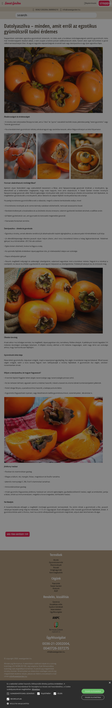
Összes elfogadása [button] (93, 691)
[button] (8, 693)
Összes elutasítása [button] (93, 697)
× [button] (110, 683)
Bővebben (36, 689)
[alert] (56, 354)
